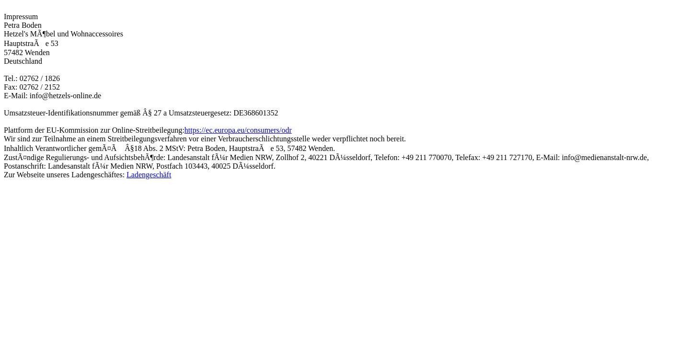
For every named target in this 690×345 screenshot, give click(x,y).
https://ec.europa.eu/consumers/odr (238, 130)
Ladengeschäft (148, 175)
